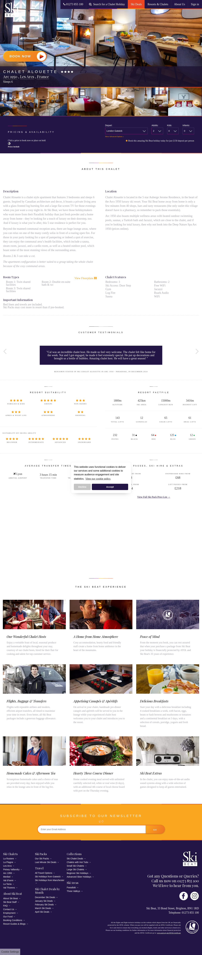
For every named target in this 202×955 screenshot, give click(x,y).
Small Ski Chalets (75, 866)
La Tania (7, 884)
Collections (74, 854)
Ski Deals (136, 4)
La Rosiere (8, 858)
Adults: (155, 125)
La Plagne (8, 862)
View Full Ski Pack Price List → (153, 497)
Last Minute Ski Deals (45, 862)
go (155, 830)
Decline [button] (82, 487)
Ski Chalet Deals (75, 858)
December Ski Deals (45, 897)
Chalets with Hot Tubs (77, 862)
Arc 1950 (7, 873)
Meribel (6, 876)
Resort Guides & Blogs (14, 924)
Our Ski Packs (42, 858)
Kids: (169, 125)
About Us (179, 4)
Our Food (7, 916)
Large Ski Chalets (75, 869)
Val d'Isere (8, 880)
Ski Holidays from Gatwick (48, 876)
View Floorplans (85, 278)
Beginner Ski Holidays (77, 873)
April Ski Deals (42, 912)
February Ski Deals (44, 904)
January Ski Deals (44, 901)
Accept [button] (110, 487)
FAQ (5, 905)
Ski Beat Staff (10, 902)
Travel (39, 868)
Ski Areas (72, 883)
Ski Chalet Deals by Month (47, 891)
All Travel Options (43, 873)
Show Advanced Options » (114, 136)
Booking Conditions (12, 920)
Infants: (186, 125)
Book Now (27, 56)
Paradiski (71, 887)
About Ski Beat (12, 894)
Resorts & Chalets (158, 4)
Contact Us (8, 909)
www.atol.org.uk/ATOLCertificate (169, 933)
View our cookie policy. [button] (98, 478)
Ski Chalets (10, 854)
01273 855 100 (73, 4)
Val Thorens (9, 887)
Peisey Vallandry (11, 869)
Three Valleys (73, 891)
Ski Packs (41, 854)
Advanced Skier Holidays (79, 876)
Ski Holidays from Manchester (49, 880)
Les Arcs (7, 866)
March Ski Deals (43, 908)
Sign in (195, 4)
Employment (9, 913)
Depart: (108, 125)
